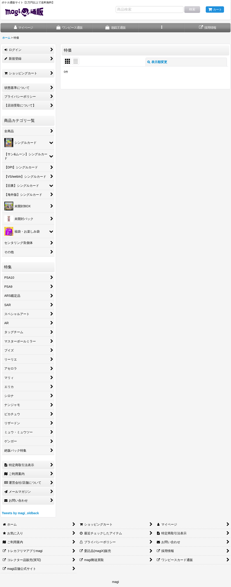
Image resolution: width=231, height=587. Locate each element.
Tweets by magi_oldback (20, 513)
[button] (162, 27)
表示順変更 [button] (157, 62)
